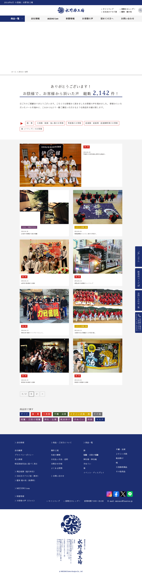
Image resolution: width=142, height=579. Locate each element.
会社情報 (35, 19)
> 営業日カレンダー (127, 9)
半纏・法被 (120, 450)
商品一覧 (15, 19)
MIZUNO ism (52, 18)
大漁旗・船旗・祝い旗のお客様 (50, 123)
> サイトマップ (107, 9)
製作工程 (55, 451)
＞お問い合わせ (57, 477)
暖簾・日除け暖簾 (91, 456)
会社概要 (18, 451)
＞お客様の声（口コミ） (25, 502)
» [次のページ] (42, 395)
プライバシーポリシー (24, 456)
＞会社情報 (19, 443)
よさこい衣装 (121, 455)
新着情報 (70, 19)
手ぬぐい (87, 465)
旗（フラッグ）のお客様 (31, 129)
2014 (21, 72)
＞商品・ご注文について (61, 443)
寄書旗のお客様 (74, 123)
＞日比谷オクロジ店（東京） (27, 477)
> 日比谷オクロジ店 (109, 12)
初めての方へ (107, 19)
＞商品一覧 (88, 443)
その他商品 (120, 472)
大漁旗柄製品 (121, 468)
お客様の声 (87, 19)
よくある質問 (56, 469)
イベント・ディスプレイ (93, 474)
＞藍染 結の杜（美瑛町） (25, 481)
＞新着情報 (19, 497)
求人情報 (18, 460)
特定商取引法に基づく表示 (26, 465)
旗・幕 (29, 123)
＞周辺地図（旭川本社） (25, 472)
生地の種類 (55, 456)
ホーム (14, 72)
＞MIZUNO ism (22, 489)
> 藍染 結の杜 (126, 12)
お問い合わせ (127, 19)
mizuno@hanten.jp (124, 502)
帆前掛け (120, 459)
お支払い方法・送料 (59, 460)
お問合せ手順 (56, 465)
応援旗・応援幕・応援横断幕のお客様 (102, 123)
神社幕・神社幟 (90, 460)
